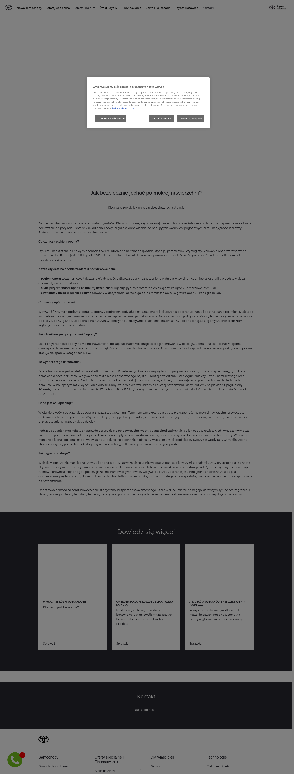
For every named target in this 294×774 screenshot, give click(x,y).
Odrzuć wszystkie (161, 118)
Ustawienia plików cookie (111, 118)
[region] (148, 102)
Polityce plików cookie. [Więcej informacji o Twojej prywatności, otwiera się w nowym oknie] (123, 108)
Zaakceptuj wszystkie (190, 118)
